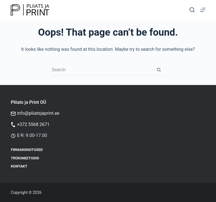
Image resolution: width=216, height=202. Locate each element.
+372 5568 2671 (33, 124)
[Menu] (202, 9)
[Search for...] (102, 69)
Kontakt (19, 166)
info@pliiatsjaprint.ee (38, 113)
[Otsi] (192, 9)
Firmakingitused (27, 150)
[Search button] (158, 69)
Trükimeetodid (25, 158)
